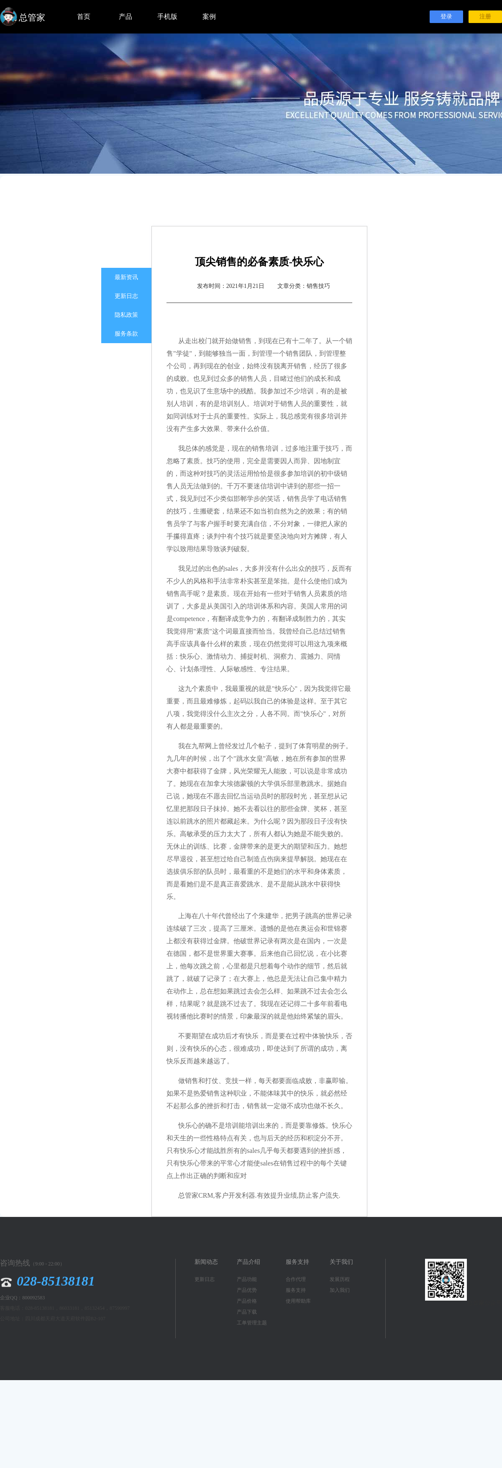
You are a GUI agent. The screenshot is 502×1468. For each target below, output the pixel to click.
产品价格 (247, 1301)
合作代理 (296, 1279)
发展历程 (340, 1279)
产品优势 (247, 1290)
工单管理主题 (252, 1323)
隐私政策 (126, 315)
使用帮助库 (298, 1301)
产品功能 (247, 1279)
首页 (83, 16)
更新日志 (126, 296)
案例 (209, 16)
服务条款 (126, 334)
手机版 (167, 16)
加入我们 (340, 1290)
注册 (485, 16)
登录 (446, 16)
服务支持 (296, 1290)
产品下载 (247, 1312)
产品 (125, 16)
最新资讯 (126, 277)
